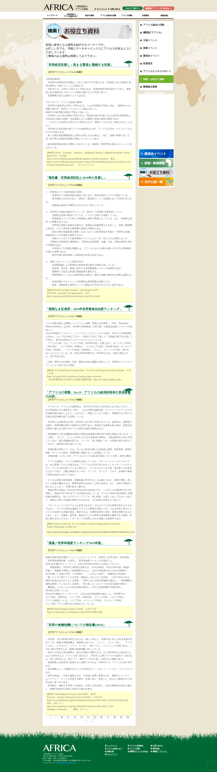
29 (121, 717)
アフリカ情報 (135, 748)
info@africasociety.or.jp (65, 763)
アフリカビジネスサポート (157, 71)
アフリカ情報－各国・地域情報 (127, 15)
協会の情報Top (89, 15)
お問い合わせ (115, 9)
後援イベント (150, 48)
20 (62, 717)
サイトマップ (102, 9)
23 (81, 717)
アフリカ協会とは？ (114, 748)
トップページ (112, 746)
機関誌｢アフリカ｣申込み (139, 751)
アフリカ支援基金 (136, 746)
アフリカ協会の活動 (108, 15)
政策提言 (148, 63)
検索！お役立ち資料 (153, 79)
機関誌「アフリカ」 (160, 751)
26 (101, 717)
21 (68, 717)
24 (88, 717)
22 (75, 717)
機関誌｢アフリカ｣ (152, 32)
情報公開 (110, 751)
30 (127, 717)
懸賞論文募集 (150, 86)
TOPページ (52, 15)
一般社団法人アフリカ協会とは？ (71, 15)
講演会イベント (151, 55)
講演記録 (164, 15)
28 (114, 717)
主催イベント (150, 40)
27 (108, 717)
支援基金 (145, 15)
